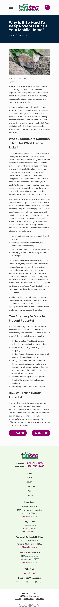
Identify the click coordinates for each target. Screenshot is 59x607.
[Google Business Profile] (34, 573)
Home (29, 477)
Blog (29, 491)
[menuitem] (18, 599)
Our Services (29, 486)
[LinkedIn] (25, 573)
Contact (29, 495)
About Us (29, 482)
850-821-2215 (35, 463)
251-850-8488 (36, 466)
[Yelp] (29, 573)
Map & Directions (29, 516)
